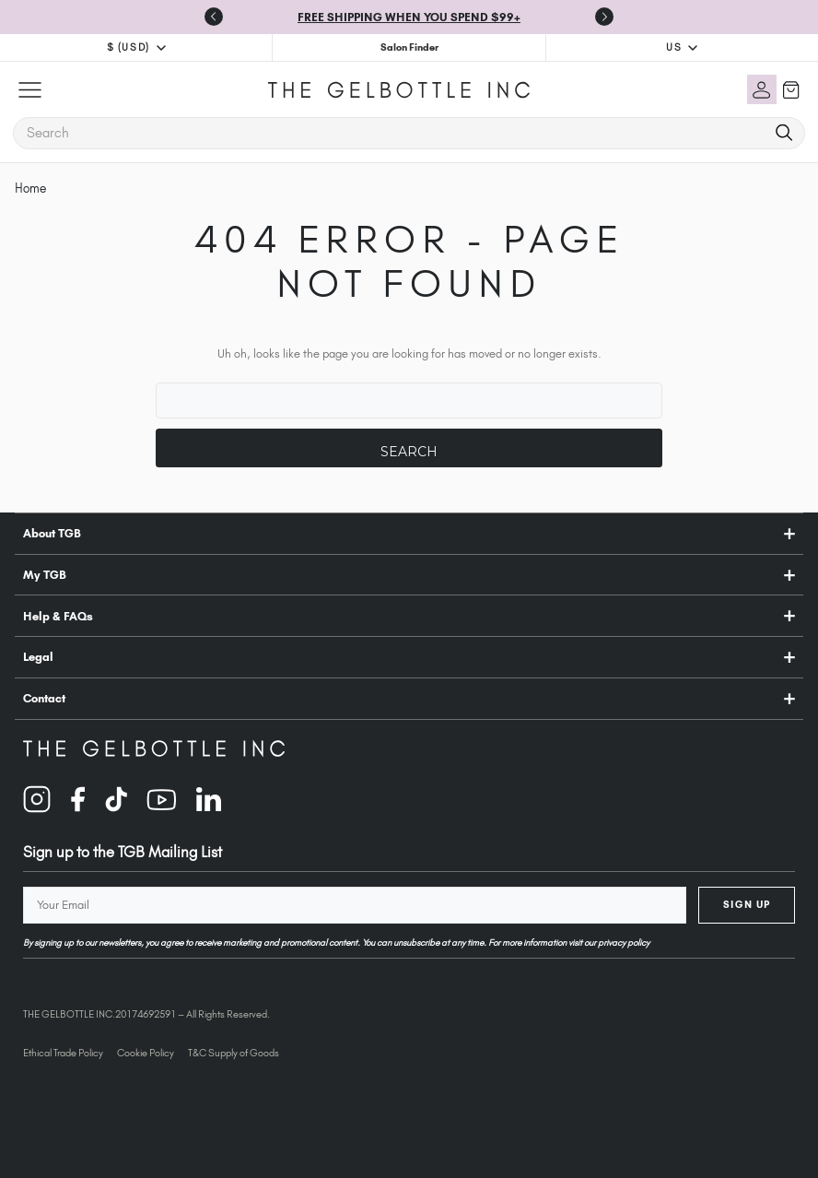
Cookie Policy (145, 1052)
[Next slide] (604, 16)
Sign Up (747, 904)
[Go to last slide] (213, 16)
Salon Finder (409, 47)
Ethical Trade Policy (63, 1052)
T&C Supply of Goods (233, 1052)
